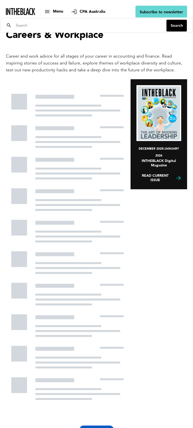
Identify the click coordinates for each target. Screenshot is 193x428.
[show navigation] (53, 11)
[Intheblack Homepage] (20, 11)
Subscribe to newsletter (161, 12)
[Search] (89, 25)
